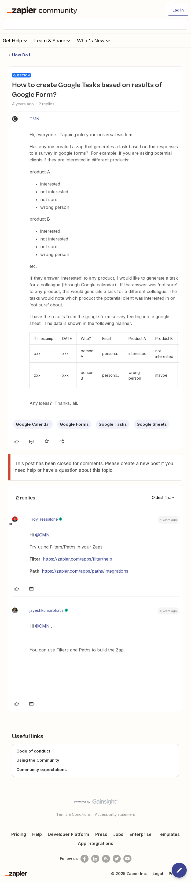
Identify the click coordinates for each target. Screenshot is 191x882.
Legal (158, 873)
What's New (94, 40)
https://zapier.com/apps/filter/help (77, 559)
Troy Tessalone (44, 519)
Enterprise (141, 834)
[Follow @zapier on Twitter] (117, 859)
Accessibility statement (115, 814)
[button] (178, 10)
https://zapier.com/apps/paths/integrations (85, 571)
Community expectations (41, 769)
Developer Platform (68, 834)
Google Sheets (152, 424)
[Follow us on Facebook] (84, 859)
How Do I (21, 54)
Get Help (16, 40)
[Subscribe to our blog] (106, 859)
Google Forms (74, 424)
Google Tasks (112, 424)
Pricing (18, 834)
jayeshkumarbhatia (47, 610)
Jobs (118, 834)
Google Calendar (33, 424)
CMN (34, 118)
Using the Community (37, 760)
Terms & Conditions (73, 814)
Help (37, 834)
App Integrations (95, 843)
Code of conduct (33, 751)
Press (101, 834)
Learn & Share (53, 40)
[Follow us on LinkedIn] (95, 859)
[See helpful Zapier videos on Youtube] (127, 859)
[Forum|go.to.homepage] (43, 10)
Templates (168, 834)
